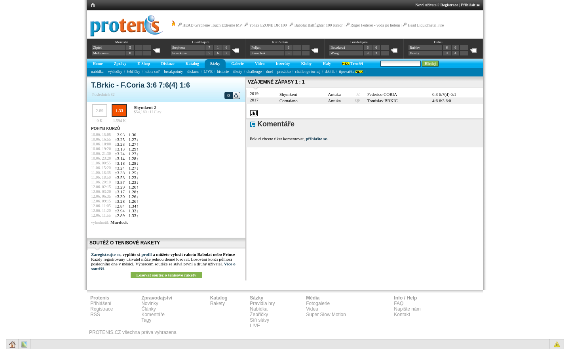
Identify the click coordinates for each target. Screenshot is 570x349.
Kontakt (402, 314)
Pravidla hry (262, 303)
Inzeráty (283, 63)
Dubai (438, 42)
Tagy (146, 320)
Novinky (149, 303)
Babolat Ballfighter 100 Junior (318, 25)
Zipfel (97, 48)
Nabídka (259, 309)
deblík (329, 71)
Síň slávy (259, 320)
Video (260, 63)
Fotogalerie (318, 303)
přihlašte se (316, 138)
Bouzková (179, 53)
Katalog (192, 63)
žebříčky (133, 71)
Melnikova (100, 53)
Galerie (237, 63)
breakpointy (173, 71)
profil (146, 254)
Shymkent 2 (145, 107)
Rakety (217, 303)
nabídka (97, 71)
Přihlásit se (470, 5)
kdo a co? (152, 71)
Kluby (306, 63)
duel (269, 71)
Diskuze (168, 63)
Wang (335, 53)
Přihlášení (100, 303)
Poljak (255, 48)
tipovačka (351, 71)
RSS (95, 314)
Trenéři (352, 63)
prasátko (284, 71)
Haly (327, 63)
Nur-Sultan (280, 42)
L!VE (208, 71)
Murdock (119, 222)
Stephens (178, 48)
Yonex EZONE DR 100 (268, 25)
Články (148, 309)
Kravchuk (258, 53)
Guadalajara (200, 42)
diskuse (193, 71)
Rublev (415, 48)
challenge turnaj (307, 71)
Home (98, 63)
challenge (254, 71)
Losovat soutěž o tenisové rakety (166, 275)
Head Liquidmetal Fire (426, 25)
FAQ (398, 303)
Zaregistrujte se (105, 254)
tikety (237, 71)
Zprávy (120, 63)
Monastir (121, 42)
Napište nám (407, 309)
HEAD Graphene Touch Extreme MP (211, 25)
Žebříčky (259, 314)
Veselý (414, 53)
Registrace (449, 5)
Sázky (215, 63)
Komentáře (153, 314)
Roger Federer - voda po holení (375, 25)
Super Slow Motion (326, 314)
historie (223, 71)
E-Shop (143, 63)
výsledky (115, 71)
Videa (312, 309)
